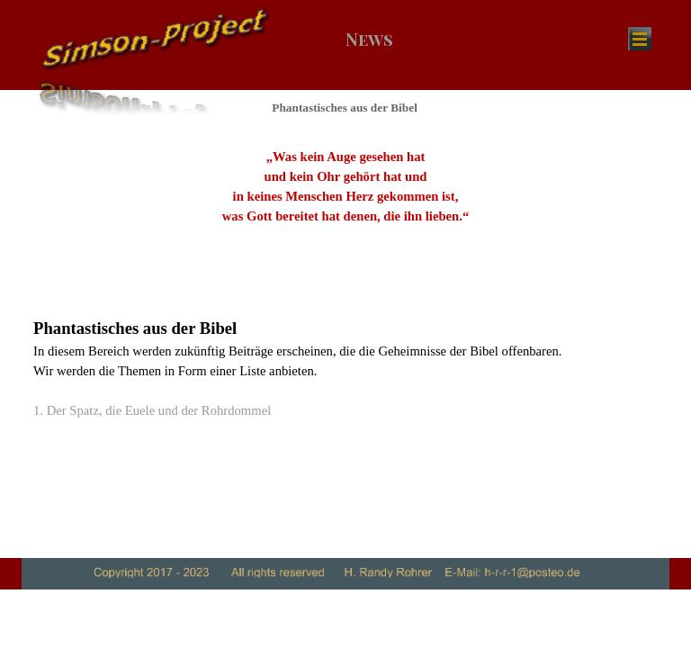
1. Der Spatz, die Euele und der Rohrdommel (152, 410)
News (369, 39)
